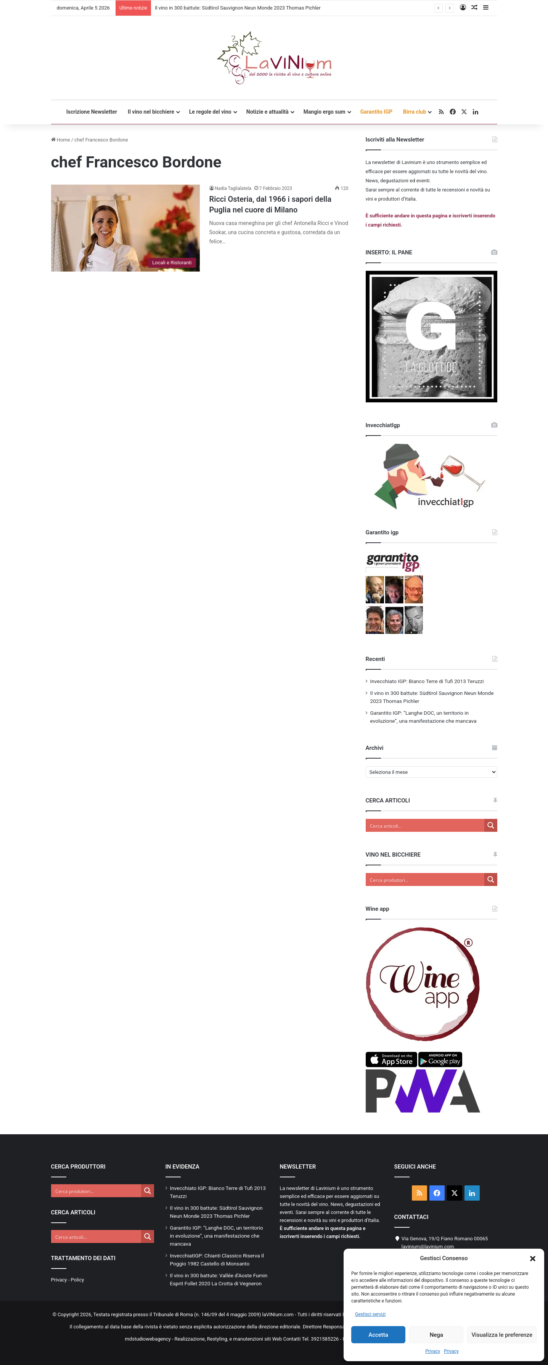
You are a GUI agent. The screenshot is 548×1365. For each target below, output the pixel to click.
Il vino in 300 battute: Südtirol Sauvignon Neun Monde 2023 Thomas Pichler (238, 8)
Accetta (378, 1334)
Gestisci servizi (370, 1314)
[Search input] (425, 825)
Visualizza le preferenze (501, 1334)
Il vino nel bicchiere (151, 112)
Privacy (432, 1351)
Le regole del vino (210, 112)
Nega (436, 1334)
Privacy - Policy (67, 1280)
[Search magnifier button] (490, 825)
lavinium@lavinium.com (428, 1246)
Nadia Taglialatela (233, 188)
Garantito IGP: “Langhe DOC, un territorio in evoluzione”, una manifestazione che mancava (216, 1236)
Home (60, 140)
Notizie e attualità (267, 112)
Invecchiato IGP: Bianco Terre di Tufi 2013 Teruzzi (427, 681)
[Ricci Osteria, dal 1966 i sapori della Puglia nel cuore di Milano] (125, 228)
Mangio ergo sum (325, 112)
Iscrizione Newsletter (91, 112)
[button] (533, 1258)
